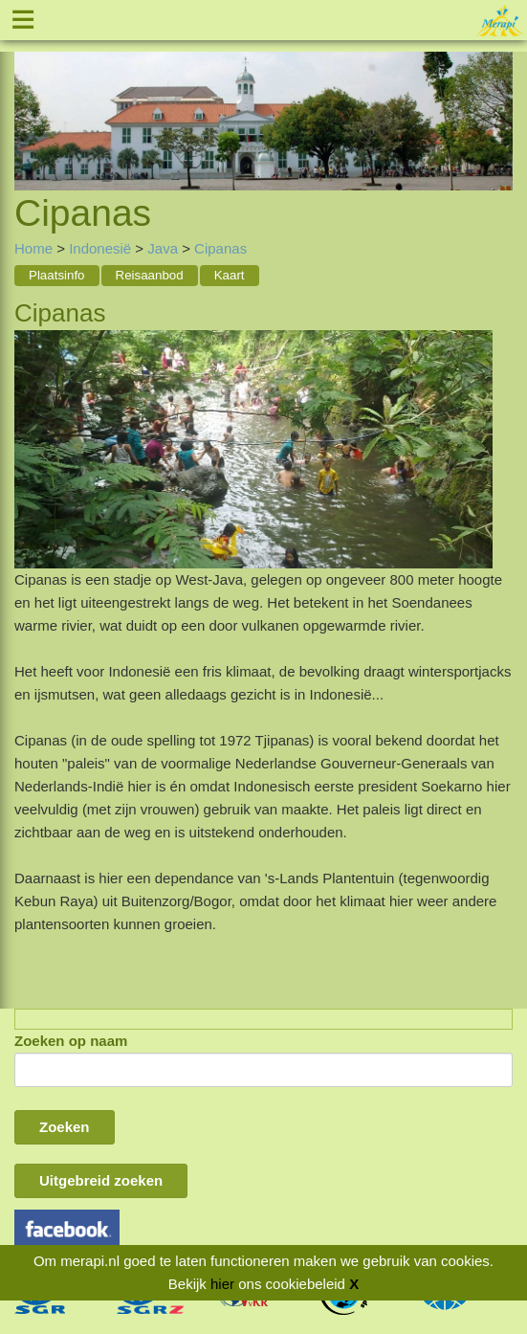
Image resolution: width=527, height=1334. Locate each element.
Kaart (229, 275)
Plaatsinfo (57, 275)
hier (222, 1284)
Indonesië (100, 248)
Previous (28, 98)
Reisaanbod (150, 275)
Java (162, 248)
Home (33, 248)
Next (498, 98)
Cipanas (220, 248)
